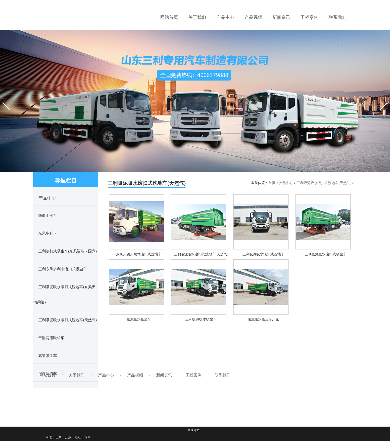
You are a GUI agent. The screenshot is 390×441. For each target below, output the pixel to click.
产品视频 (135, 242)
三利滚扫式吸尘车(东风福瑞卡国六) (67, 251)
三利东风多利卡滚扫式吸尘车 (62, 269)
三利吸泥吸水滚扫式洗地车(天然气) (67, 320)
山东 (58, 437)
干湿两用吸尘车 (51, 338)
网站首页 (47, 242)
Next (380, 95)
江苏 (68, 437)
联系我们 (223, 242)
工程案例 (193, 242)
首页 (271, 183)
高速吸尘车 (47, 356)
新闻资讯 (164, 242)
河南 (88, 437)
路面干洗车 (47, 215)
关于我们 (77, 242)
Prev (2, 95)
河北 (49, 437)
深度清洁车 (47, 374)
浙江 (78, 437)
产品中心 (286, 183)
